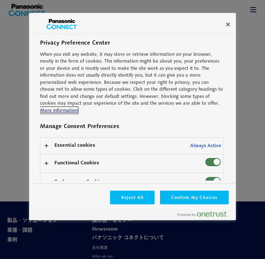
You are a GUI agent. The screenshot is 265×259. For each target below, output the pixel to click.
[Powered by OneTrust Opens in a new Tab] (205, 215)
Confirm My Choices (194, 197)
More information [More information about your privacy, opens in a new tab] (59, 110)
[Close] (228, 24)
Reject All (132, 197)
